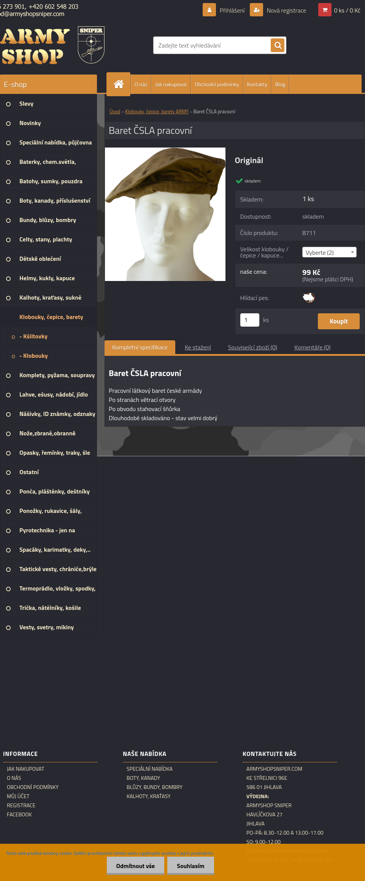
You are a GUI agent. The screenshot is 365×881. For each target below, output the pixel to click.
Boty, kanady (143, 778)
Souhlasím (191, 865)
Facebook (19, 814)
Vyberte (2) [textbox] (320, 252)
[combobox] (329, 252)
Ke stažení (198, 347)
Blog (280, 84)
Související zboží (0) (252, 347)
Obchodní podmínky (217, 84)
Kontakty (257, 84)
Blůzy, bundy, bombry (154, 787)
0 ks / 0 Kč (347, 10)
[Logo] (52, 45)
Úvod (115, 111)
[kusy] (249, 320)
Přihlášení (232, 10)
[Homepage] (121, 84)
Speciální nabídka (150, 768)
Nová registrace (285, 10)
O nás (141, 84)
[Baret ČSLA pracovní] (165, 150)
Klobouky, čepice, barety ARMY (157, 111)
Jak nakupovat (171, 84)
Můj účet (18, 796)
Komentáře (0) (312, 347)
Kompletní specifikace (140, 347)
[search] (277, 45)
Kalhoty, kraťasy (149, 796)
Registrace (21, 805)
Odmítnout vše (135, 865)
